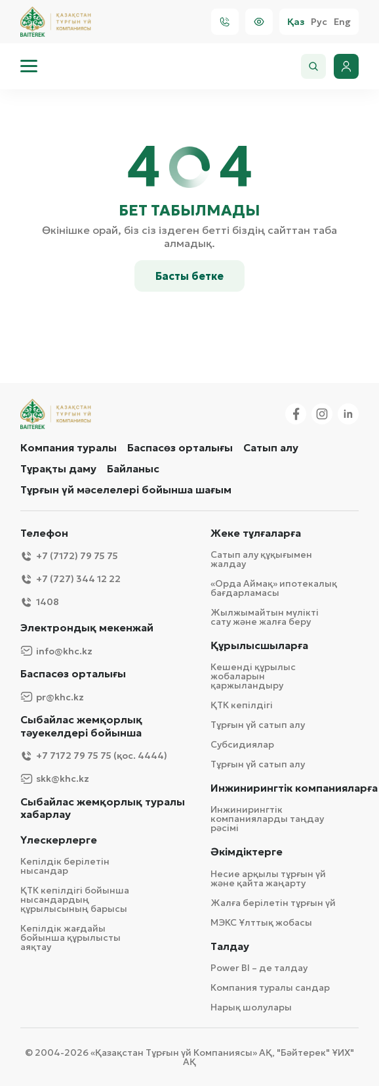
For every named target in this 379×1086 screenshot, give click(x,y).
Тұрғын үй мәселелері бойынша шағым (125, 489)
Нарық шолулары (251, 1007)
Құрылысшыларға (259, 645)
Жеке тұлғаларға (255, 533)
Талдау (229, 946)
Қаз (295, 22)
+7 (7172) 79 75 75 (69, 556)
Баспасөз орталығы (180, 447)
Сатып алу (270, 447)
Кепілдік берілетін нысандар (65, 866)
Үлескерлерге (58, 840)
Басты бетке (189, 276)
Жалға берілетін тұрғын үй (273, 902)
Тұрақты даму (58, 468)
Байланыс (133, 468)
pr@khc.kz (52, 696)
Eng (342, 22)
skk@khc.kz (54, 779)
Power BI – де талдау (259, 967)
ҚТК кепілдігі (241, 705)
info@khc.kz (56, 651)
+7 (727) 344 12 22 (70, 579)
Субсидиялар (242, 744)
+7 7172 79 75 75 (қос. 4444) (93, 756)
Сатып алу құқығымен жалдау (261, 559)
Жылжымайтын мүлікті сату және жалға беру (264, 617)
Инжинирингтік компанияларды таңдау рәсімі (267, 818)
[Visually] (259, 22)
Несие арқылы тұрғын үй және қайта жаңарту (268, 878)
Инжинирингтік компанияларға (294, 788)
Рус (319, 22)
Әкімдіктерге (246, 852)
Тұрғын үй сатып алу (257, 724)
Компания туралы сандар (270, 987)
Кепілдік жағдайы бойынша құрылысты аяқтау (70, 937)
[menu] (28, 66)
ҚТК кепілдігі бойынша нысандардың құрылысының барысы (74, 899)
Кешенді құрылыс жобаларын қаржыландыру (253, 676)
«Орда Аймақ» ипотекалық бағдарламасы (273, 588)
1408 (39, 602)
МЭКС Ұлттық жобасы (261, 922)
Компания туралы (68, 447)
